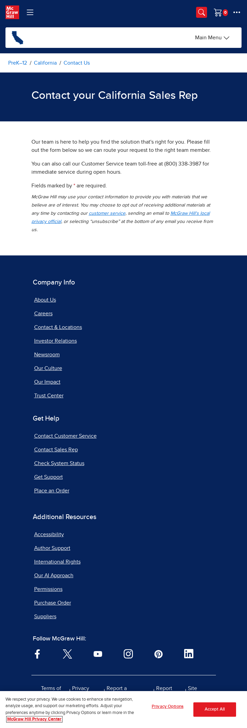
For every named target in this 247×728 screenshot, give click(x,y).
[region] (123, 709)
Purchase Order (52, 603)
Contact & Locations (58, 327)
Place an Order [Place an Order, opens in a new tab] (51, 490)
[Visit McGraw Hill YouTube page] (97, 653)
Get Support (48, 477)
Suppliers (45, 616)
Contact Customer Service (65, 436)
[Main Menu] (212, 37)
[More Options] (237, 12)
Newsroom (47, 354)
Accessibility (49, 534)
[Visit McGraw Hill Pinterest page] (158, 653)
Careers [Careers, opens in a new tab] (43, 313)
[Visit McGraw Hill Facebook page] (37, 653)
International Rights (57, 562)
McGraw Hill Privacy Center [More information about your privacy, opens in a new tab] (34, 719)
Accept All (215, 709)
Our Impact (47, 382)
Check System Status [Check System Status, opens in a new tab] (59, 463)
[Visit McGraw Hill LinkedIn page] (188, 653)
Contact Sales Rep (56, 449)
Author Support (52, 548)
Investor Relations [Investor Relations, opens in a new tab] (55, 341)
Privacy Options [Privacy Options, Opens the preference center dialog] (167, 706)
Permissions (48, 589)
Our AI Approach (53, 575)
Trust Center (49, 395)
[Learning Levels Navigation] (30, 12)
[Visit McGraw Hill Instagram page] (128, 653)
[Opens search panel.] (201, 12)
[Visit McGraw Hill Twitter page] (67, 653)
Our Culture (48, 368)
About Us (45, 300)
